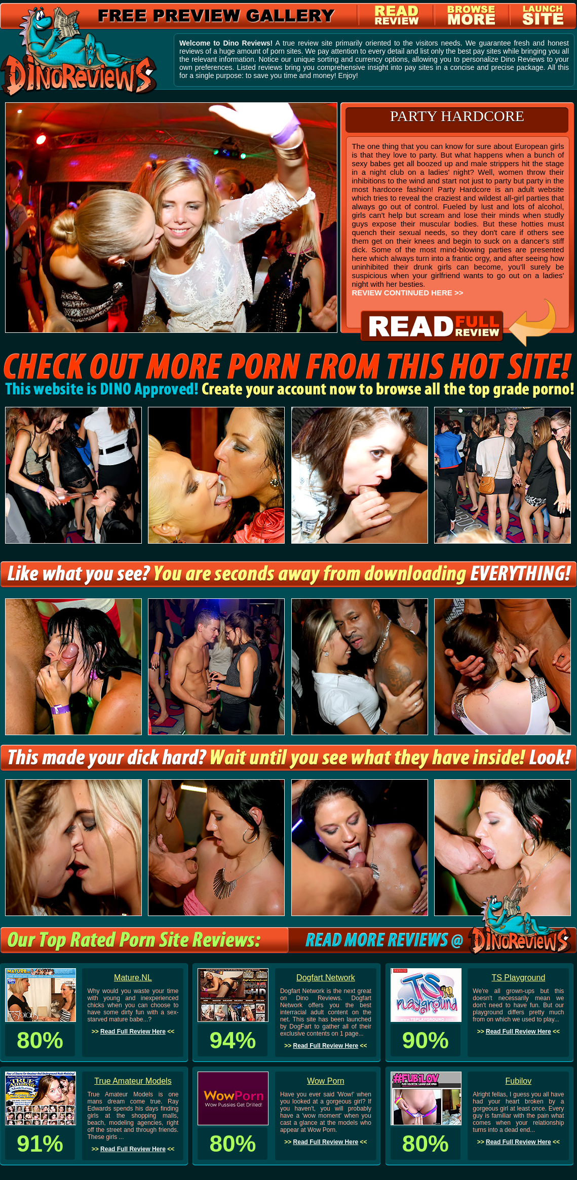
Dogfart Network (325, 977)
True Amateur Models (132, 1081)
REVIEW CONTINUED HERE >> (407, 292)
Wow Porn (325, 1081)
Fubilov (519, 1081)
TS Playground (518, 977)
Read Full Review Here (133, 1031)
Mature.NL (133, 977)
